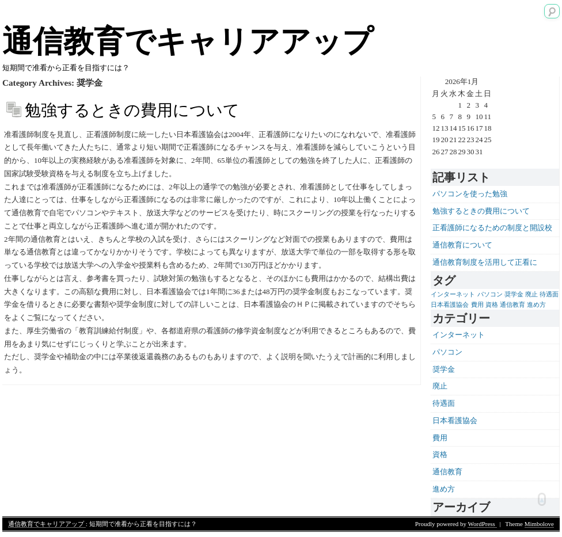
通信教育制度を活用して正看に (484, 262)
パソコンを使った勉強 (469, 193)
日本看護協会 (454, 420)
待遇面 (443, 403)
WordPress (482, 523)
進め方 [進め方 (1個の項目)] (536, 305)
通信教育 (447, 471)
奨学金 (443, 369)
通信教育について (462, 245)
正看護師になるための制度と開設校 (492, 227)
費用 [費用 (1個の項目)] (477, 305)
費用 (439, 437)
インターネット (458, 334)
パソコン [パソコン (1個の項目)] (490, 294)
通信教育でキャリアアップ (187, 41)
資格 (439, 454)
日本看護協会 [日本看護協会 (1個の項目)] (450, 305)
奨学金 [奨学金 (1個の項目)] (513, 294)
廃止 (439, 386)
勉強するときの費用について (132, 110)
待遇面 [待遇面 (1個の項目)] (549, 294)
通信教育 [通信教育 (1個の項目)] (512, 305)
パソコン (447, 352)
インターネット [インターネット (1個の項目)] (453, 294)
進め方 (443, 489)
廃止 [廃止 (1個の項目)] (531, 294)
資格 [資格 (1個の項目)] (491, 305)
